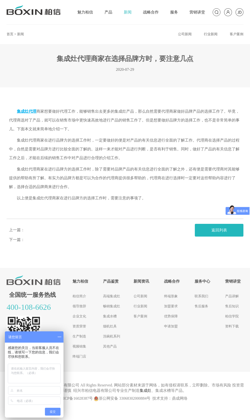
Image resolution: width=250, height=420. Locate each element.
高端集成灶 (111, 296)
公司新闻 (185, 34)
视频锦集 (79, 346)
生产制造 (79, 336)
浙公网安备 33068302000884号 (122, 398)
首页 (10, 34)
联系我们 (201, 296)
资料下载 (232, 326)
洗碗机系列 (111, 336)
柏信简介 (79, 296)
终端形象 (171, 296)
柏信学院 (232, 316)
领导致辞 (79, 306)
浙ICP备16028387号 (76, 398)
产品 (108, 12)
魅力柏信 (85, 12)
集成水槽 (110, 316)
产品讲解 (232, 296)
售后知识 (232, 306)
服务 (174, 12)
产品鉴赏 (111, 281)
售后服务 (201, 306)
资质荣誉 (79, 326)
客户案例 (236, 34)
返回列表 (219, 230)
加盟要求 (171, 306)
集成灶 (145, 390)
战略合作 (151, 12)
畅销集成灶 (111, 306)
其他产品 (110, 346)
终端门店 (79, 356)
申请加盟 (171, 326)
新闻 (128, 12)
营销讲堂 (197, 12)
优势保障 (171, 316)
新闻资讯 (141, 281)
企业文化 (79, 316)
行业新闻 (211, 34)
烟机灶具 (110, 326)
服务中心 (202, 281)
